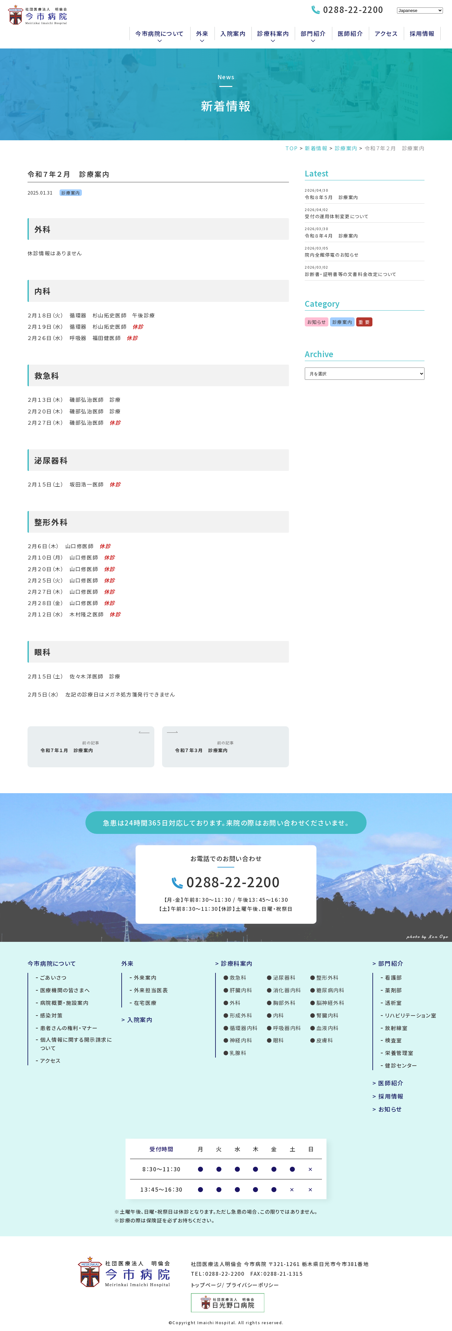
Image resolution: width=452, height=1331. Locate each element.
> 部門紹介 (388, 963)
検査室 (393, 1040)
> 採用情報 (388, 1096)
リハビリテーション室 (410, 1015)
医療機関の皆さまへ (65, 990)
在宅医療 (145, 1002)
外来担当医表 (151, 990)
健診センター (401, 1065)
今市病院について (159, 33)
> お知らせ (387, 1109)
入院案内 (233, 33)
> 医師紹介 (388, 1083)
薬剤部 (393, 990)
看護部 (393, 977)
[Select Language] (420, 10)
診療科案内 (273, 33)
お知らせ (316, 322)
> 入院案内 (137, 1019)
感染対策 (51, 1015)
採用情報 (422, 33)
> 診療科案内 (234, 963)
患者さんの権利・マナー (69, 1028)
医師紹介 (350, 33)
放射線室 (396, 1028)
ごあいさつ (53, 977)
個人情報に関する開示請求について (76, 1044)
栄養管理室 (399, 1053)
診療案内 (70, 193)
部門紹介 (313, 33)
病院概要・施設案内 (64, 1002)
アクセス (386, 33)
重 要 (364, 322)
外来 (202, 33)
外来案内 (145, 977)
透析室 (393, 1002)
